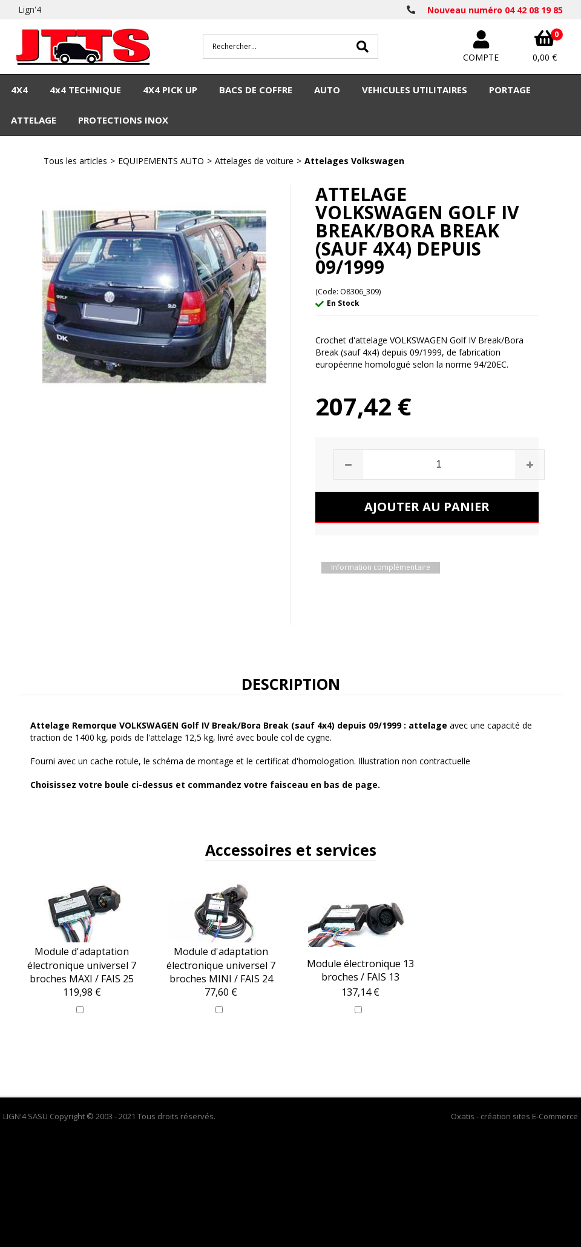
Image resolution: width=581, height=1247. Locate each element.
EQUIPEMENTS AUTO (161, 161)
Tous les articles (75, 161)
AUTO (327, 90)
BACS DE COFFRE (255, 90)
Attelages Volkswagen (354, 161)
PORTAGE (510, 90)
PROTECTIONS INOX (123, 120)
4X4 (19, 90)
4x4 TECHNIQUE (85, 90)
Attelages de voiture (254, 161)
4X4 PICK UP (170, 90)
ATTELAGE (33, 120)
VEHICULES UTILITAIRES (414, 90)
